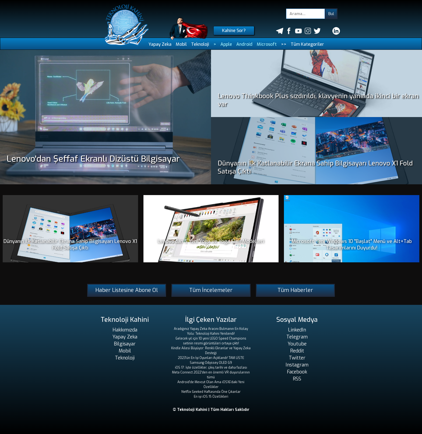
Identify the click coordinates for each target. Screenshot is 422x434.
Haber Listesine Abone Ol (126, 290)
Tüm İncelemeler (211, 290)
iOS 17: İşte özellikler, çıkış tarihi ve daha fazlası (211, 367)
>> (283, 44)
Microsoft (267, 44)
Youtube (297, 344)
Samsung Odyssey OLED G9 (211, 363)
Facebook (297, 372)
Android (244, 44)
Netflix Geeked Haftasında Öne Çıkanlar (211, 392)
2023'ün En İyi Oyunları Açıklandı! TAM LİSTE (211, 358)
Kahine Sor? (234, 30)
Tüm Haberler (295, 290)
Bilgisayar (125, 344)
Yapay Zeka (160, 44)
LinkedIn (297, 330)
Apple (226, 44)
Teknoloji (200, 44)
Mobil (181, 44)
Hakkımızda (124, 330)
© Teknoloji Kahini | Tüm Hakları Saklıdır (211, 409)
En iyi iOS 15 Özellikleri (211, 396)
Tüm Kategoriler (307, 44)
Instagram (297, 365)
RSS (297, 379)
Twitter (297, 358)
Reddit (297, 351)
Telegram (297, 337)
